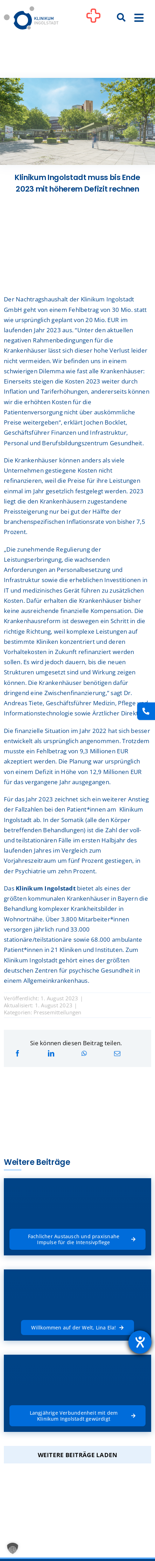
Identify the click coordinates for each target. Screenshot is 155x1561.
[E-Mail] (117, 1053)
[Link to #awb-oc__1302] (93, 19)
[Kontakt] (146, 711)
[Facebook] (17, 1053)
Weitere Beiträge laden (78, 1455)
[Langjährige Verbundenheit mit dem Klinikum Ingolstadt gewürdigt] (77, 1415)
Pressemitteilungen (58, 1012)
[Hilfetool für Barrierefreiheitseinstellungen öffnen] (140, 1342)
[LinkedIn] (51, 1053)
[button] (12, 1548)
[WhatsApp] (84, 1053)
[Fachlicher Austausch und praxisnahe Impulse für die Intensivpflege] (77, 1238)
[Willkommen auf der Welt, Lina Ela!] (77, 1326)
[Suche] (121, 18)
